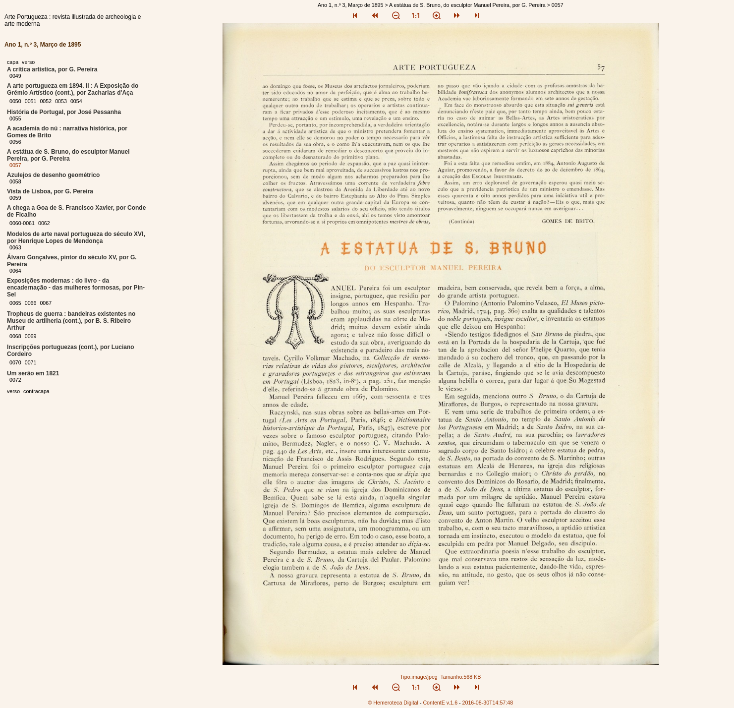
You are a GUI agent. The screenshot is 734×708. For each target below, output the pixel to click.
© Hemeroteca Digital (393, 703)
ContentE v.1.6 (440, 703)
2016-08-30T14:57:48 (487, 703)
